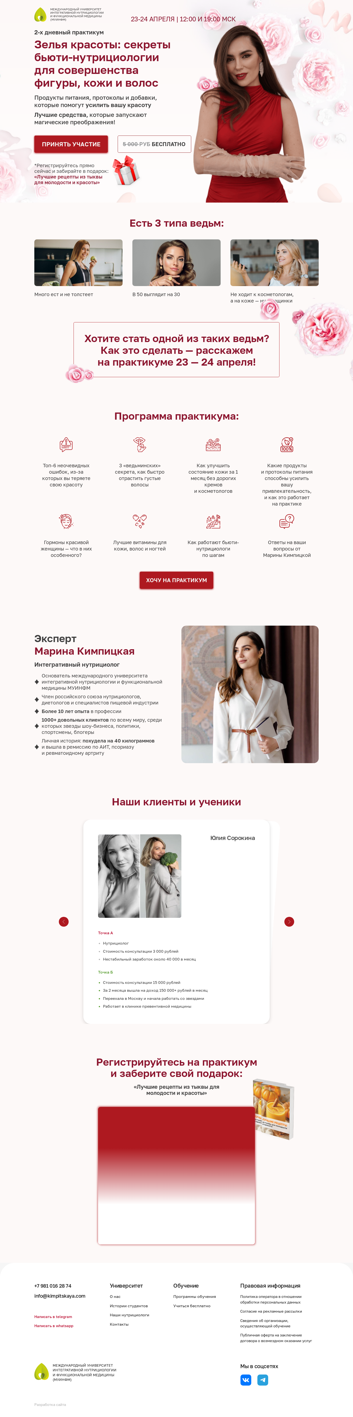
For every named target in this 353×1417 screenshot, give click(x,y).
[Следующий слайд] (289, 922)
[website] (245, 1380)
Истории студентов (133, 1305)
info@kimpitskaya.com (63, 1295)
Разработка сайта (51, 1404)
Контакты (123, 1324)
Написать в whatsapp (55, 1325)
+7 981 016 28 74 (55, 1285)
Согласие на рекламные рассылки (273, 1311)
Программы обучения (197, 1296)
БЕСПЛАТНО (154, 144)
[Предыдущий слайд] (64, 922)
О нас (119, 1296)
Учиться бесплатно (194, 1305)
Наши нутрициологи (133, 1314)
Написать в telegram (54, 1316)
